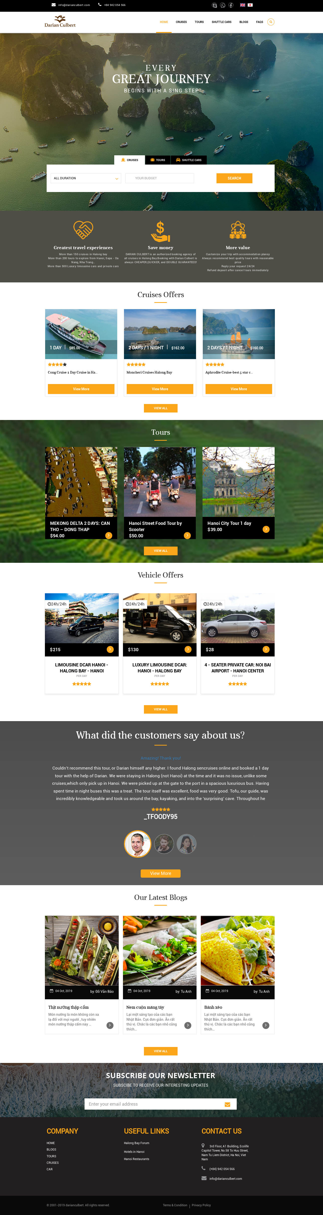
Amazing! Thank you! (161, 758)
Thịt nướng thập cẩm (68, 1007)
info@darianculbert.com (74, 5)
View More (81, 389)
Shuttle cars (221, 22)
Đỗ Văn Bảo (105, 992)
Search (234, 178)
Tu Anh (186, 992)
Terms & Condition (175, 1205)
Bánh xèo (213, 1007)
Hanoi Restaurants (136, 1159)
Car (50, 1169)
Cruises (181, 22)
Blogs (243, 22)
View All (161, 408)
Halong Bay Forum (136, 1143)
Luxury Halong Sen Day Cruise (149, 372)
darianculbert (75, 1205)
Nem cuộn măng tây (145, 1007)
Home (164, 22)
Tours (199, 22)
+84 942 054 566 (115, 5)
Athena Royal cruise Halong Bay (72, 372)
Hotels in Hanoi (134, 1152)
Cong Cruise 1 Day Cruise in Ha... (230, 372)
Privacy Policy (201, 1205)
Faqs (259, 22)
